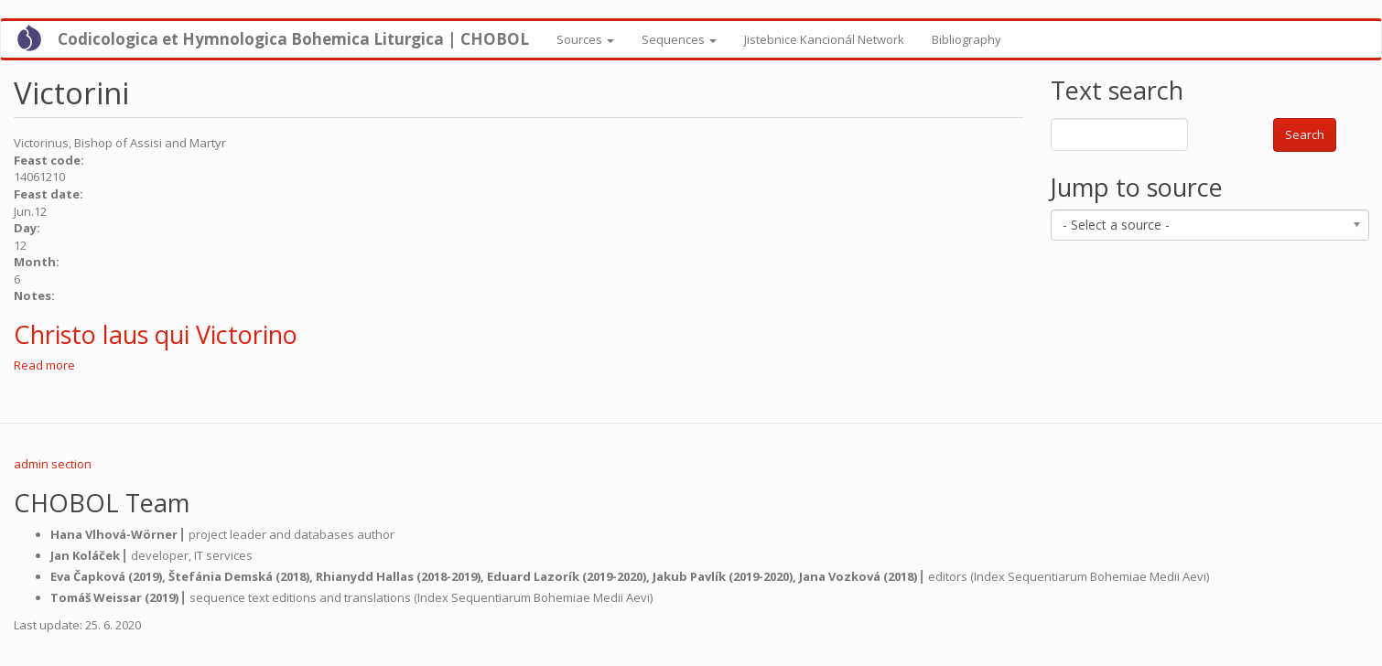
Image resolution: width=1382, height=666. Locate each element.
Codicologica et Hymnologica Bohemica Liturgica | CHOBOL (293, 38)
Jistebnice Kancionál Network (824, 39)
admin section (53, 464)
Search (1304, 134)
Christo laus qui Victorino (155, 334)
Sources (585, 39)
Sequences (679, 39)
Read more (44, 365)
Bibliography (966, 39)
